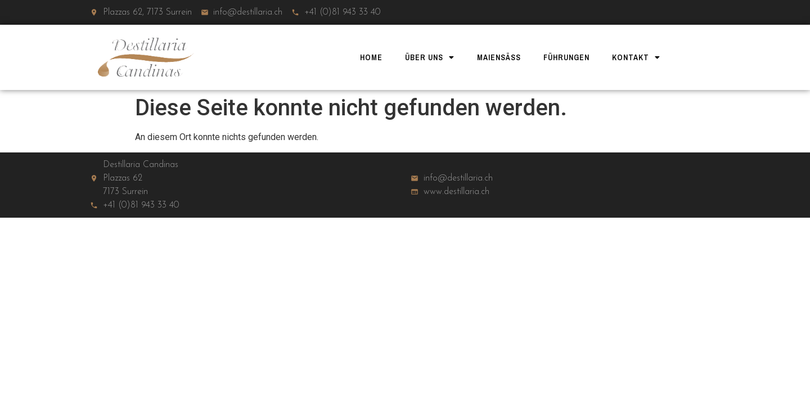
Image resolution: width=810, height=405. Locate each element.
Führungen (566, 57)
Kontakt (636, 57)
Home (371, 57)
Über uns (429, 57)
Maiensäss (499, 57)
